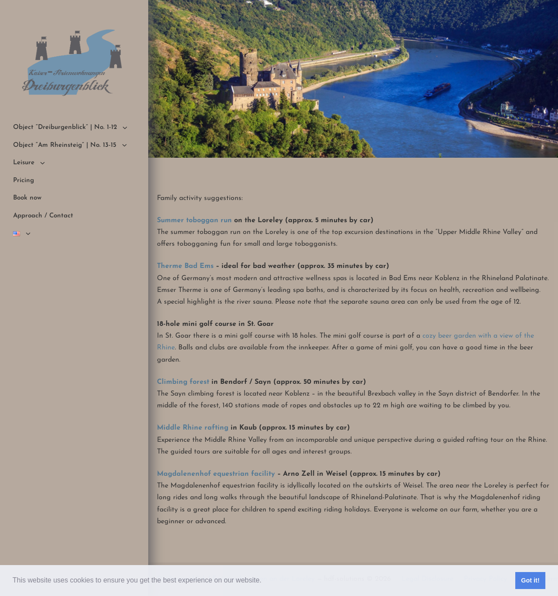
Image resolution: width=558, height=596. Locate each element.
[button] (264, 581)
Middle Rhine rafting (192, 427)
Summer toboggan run (194, 220)
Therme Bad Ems (185, 266)
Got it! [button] (530, 580)
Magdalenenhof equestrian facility (216, 474)
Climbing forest (183, 382)
